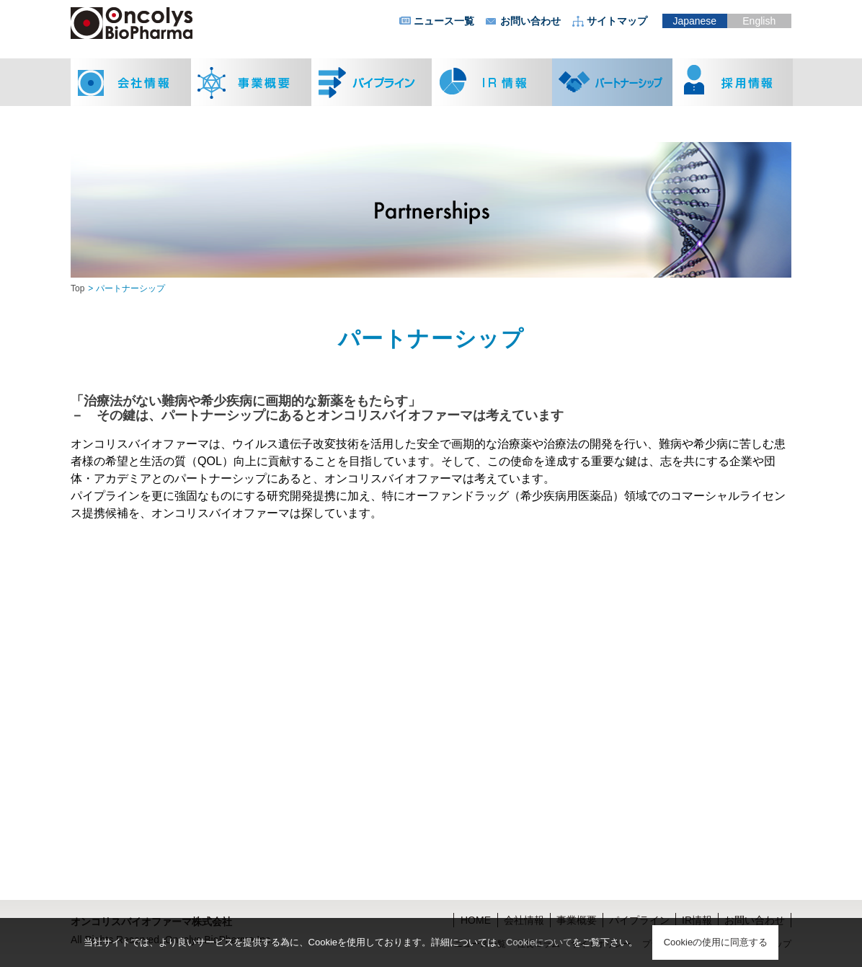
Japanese (694, 21)
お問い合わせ (530, 21)
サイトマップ (617, 21)
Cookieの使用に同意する (716, 942)
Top (77, 288)
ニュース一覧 (444, 21)
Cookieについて (539, 942)
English (759, 21)
